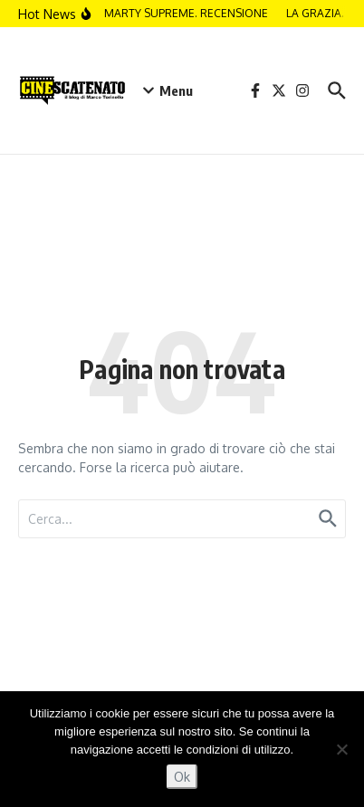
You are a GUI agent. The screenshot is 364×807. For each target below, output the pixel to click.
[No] (341, 749)
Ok (182, 776)
